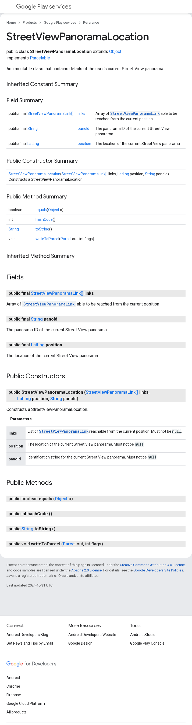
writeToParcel (47, 239)
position (84, 143)
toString (42, 229)
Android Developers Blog (27, 634)
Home (11, 22)
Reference (91, 22)
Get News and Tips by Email (29, 643)
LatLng (33, 143)
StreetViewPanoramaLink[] (50, 113)
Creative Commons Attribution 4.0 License (152, 565)
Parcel (66, 239)
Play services (43, 6)
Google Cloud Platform (25, 703)
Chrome (13, 686)
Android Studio (142, 634)
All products (16, 712)
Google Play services (60, 22)
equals (41, 210)
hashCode (44, 219)
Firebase (13, 695)
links (81, 113)
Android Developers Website (92, 634)
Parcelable (40, 58)
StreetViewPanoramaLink (135, 113)
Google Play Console (147, 643)
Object (115, 51)
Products (30, 22)
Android (13, 678)
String (32, 128)
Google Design (80, 643)
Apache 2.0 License (86, 570)
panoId (83, 128)
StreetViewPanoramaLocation (34, 174)
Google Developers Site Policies (158, 570)
